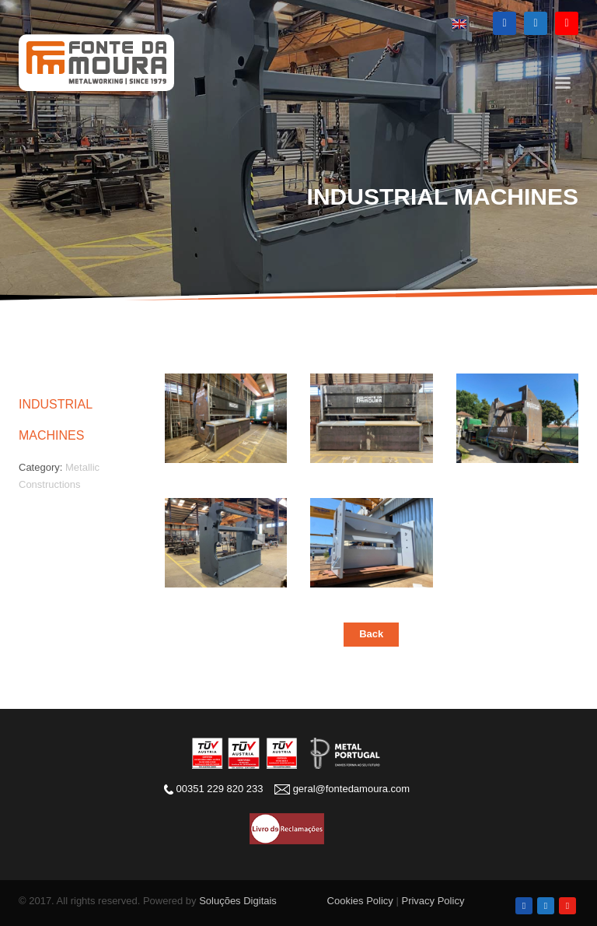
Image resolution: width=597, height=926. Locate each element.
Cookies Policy (360, 901)
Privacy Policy (432, 901)
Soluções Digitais (238, 901)
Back (371, 634)
